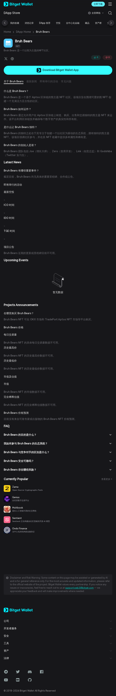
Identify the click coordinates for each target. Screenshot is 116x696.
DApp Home (23, 31)
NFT (18, 46)
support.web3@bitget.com (79, 588)
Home (7, 31)
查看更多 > (106, 479)
